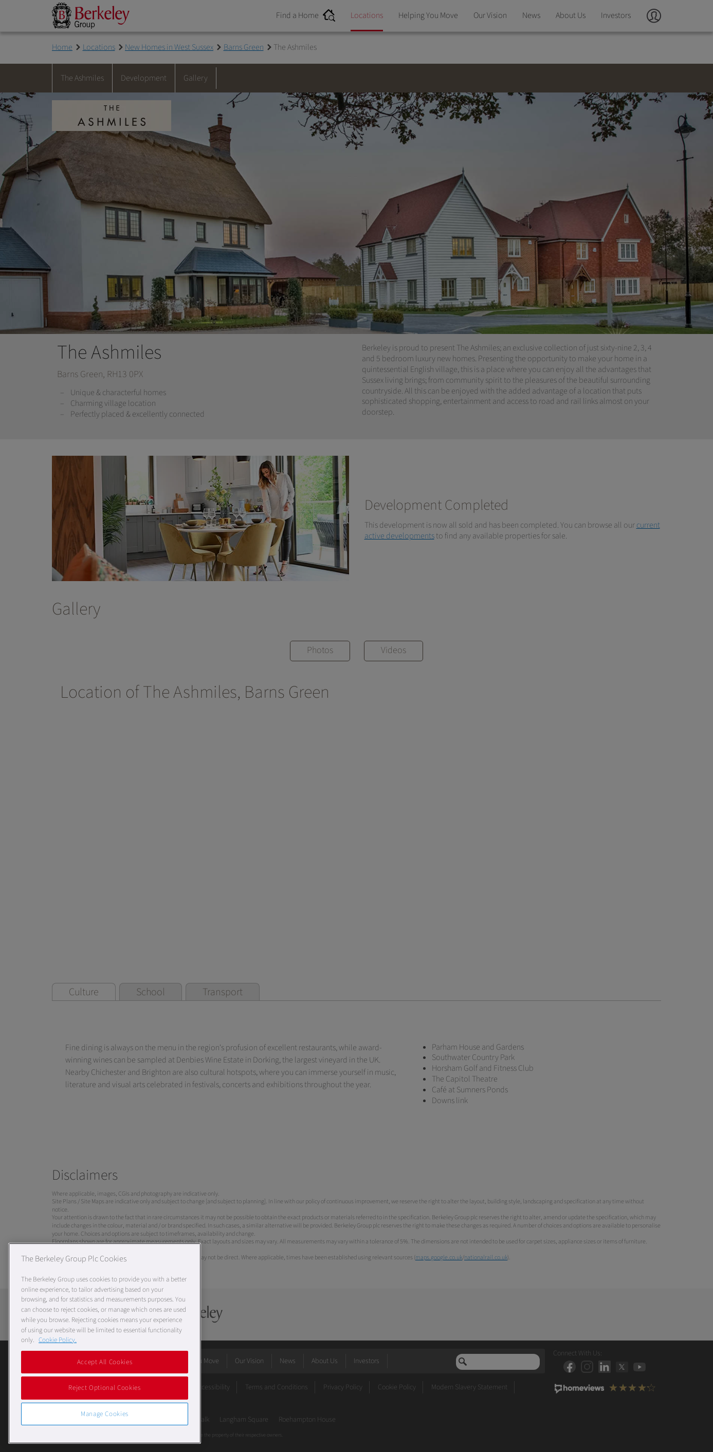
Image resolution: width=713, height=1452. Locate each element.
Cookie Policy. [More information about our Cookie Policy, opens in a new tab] (58, 1340)
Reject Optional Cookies (104, 1387)
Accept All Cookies (105, 1362)
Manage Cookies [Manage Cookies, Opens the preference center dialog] (105, 1414)
